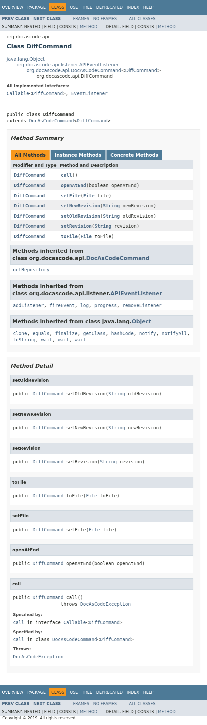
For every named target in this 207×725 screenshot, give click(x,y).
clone (20, 333)
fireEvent (62, 305)
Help (148, 7)
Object (141, 321)
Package (36, 7)
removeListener (142, 305)
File (89, 195)
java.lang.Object (26, 59)
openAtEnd (73, 185)
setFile (71, 195)
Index (133, 7)
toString (24, 339)
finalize (66, 333)
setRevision (76, 226)
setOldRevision (80, 216)
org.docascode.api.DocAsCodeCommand (74, 70)
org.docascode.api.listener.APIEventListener (68, 64)
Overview (12, 7)
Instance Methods (78, 155)
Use (74, 7)
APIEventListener (136, 293)
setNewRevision (80, 205)
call (66, 175)
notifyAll (174, 333)
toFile (69, 236)
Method (89, 26)
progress (105, 305)
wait (46, 339)
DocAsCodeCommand (51, 120)
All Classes (142, 18)
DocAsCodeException (105, 604)
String (111, 205)
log (84, 305)
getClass (94, 333)
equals (41, 333)
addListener (28, 305)
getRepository (31, 269)
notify (147, 333)
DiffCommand (141, 70)
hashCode (122, 333)
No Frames (105, 18)
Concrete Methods (134, 155)
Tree (87, 7)
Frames (81, 18)
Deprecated (109, 7)
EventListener (89, 93)
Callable (18, 93)
